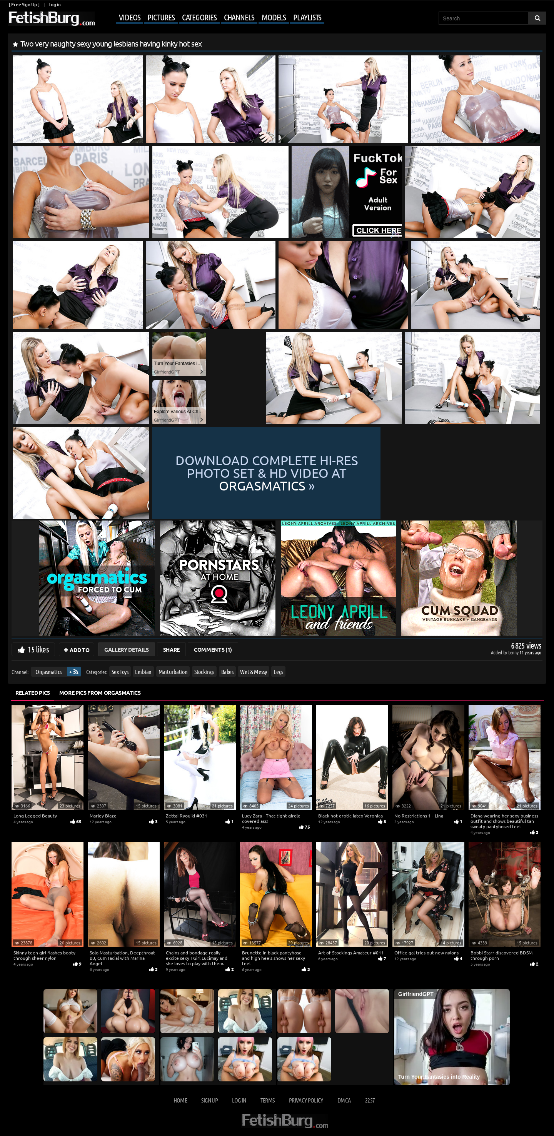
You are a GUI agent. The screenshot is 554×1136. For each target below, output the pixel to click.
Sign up (209, 1100)
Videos (129, 17)
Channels (239, 17)
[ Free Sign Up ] (24, 4)
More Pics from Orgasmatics (100, 692)
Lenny (513, 652)
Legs (278, 671)
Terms (267, 1100)
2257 (370, 1100)
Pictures (160, 17)
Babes (227, 671)
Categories (199, 17)
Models (274, 17)
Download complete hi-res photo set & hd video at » (346, 472)
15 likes (38, 649)
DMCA (343, 1100)
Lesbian (143, 671)
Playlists (307, 17)
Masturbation (173, 671)
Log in (54, 4)
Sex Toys (120, 671)
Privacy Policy (306, 1100)
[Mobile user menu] (210, 18)
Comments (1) (213, 649)
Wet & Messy (253, 671)
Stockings (204, 671)
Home (180, 1100)
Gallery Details (126, 649)
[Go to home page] (51, 19)
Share (171, 649)
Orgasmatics (48, 671)
